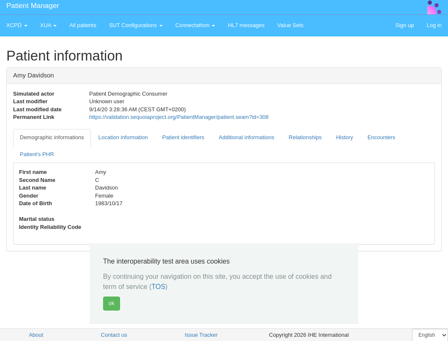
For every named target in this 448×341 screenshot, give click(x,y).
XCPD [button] (16, 25)
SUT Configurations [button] (136, 25)
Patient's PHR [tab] (37, 154)
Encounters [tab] (382, 137)
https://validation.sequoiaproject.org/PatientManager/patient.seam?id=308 (179, 117)
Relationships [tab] (305, 137)
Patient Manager (32, 6)
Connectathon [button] (195, 25)
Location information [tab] (123, 137)
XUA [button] (48, 25)
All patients (82, 25)
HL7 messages (246, 25)
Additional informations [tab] (247, 137)
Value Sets (290, 25)
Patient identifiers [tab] (183, 137)
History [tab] (344, 137)
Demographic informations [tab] (52, 137)
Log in (434, 25)
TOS (158, 286)
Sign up (404, 25)
